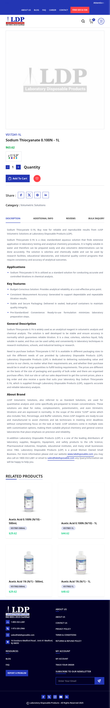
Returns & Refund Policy (68, 641)
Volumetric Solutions (33, 205)
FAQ (44, 10)
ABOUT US (26, 10)
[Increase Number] (18, 167)
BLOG (36, 10)
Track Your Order (65, 664)
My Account (62, 658)
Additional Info (43, 218)
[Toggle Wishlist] (37, 178)
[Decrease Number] (8, 167)
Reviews (71, 218)
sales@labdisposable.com (61, 457)
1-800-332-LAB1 (15, 622)
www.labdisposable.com (80, 453)
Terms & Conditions (66, 635)
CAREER (52, 10)
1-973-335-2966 (15, 628)
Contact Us (61, 623)
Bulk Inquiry (96, 218)
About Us (60, 617)
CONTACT (63, 10)
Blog (8, 658)
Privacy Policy (63, 629)
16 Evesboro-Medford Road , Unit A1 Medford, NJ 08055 (29, 642)
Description (13, 218)
